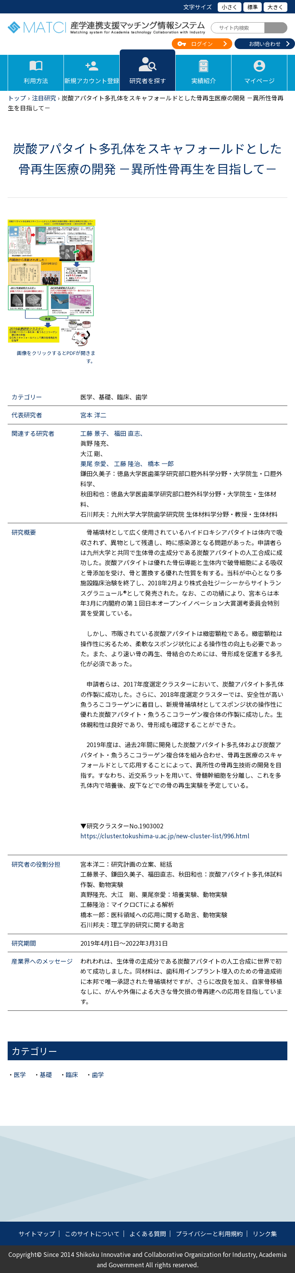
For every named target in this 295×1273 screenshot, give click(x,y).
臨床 (72, 1074)
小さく (230, 7)
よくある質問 (147, 1233)
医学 (20, 1074)
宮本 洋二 (93, 414)
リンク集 (265, 1233)
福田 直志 (127, 433)
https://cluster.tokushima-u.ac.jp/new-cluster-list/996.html (164, 835)
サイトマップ (36, 1233)
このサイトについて (92, 1233)
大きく (275, 7)
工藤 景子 (93, 433)
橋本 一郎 (161, 463)
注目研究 (44, 97)
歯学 (98, 1074)
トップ (17, 97)
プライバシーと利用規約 (209, 1233)
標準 (252, 7)
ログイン (202, 44)
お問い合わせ (265, 44)
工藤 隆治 (127, 463)
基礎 (46, 1074)
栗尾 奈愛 (93, 463)
